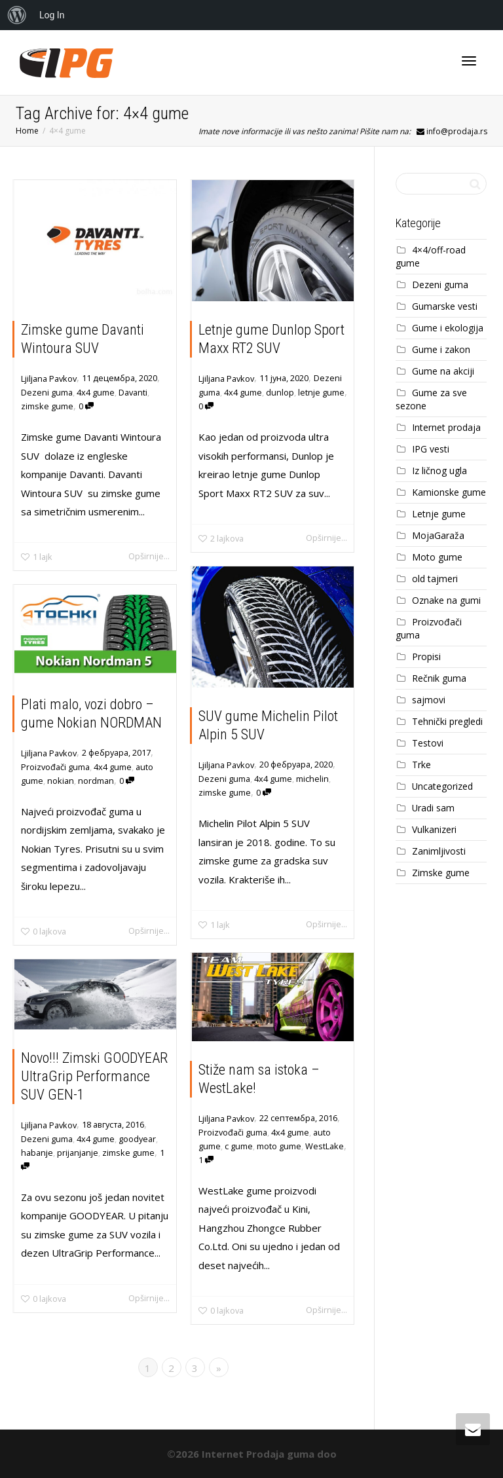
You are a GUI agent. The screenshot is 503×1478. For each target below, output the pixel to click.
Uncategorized (442, 786)
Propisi (426, 656)
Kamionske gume (449, 492)
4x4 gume (96, 392)
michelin (311, 779)
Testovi (427, 743)
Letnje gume (439, 514)
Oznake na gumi (446, 600)
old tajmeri (435, 578)
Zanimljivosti (439, 851)
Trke (421, 764)
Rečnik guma (439, 678)
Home (27, 130)
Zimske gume (441, 872)
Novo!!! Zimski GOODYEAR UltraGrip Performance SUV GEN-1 (94, 1077)
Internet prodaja (446, 427)
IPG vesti (430, 449)
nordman (96, 780)
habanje (38, 1152)
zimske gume (47, 406)
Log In (51, 15)
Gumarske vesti (444, 306)
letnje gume (321, 392)
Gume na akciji (443, 371)
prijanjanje (78, 1152)
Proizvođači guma (56, 767)
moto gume (279, 1146)
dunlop (280, 392)
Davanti (133, 392)
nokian (61, 780)
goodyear (136, 1139)
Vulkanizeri (434, 829)
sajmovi (428, 699)
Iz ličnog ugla (439, 470)
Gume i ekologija (447, 328)
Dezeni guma (47, 392)
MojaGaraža (438, 535)
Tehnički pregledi (447, 721)
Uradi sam (433, 808)
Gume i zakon (441, 349)
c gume (239, 1146)
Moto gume (437, 557)
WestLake (324, 1146)
